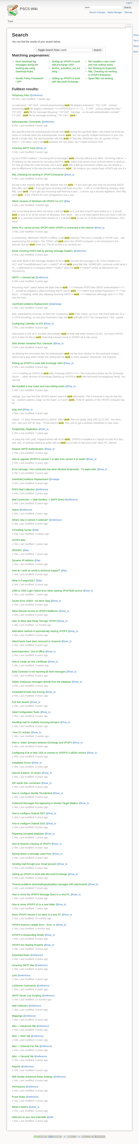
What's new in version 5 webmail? (30, 520)
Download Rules (21, 955)
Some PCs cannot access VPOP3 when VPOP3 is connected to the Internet (53, 227)
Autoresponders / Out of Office (28, 651)
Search (127, 7)
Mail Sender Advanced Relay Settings (32, 1076)
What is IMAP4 (20, 1107)
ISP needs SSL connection (26, 783)
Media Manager (114, 12)
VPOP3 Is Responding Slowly (28, 935)
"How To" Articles (21, 732)
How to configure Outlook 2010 (28, 823)
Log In (129, 3)
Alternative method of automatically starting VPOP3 (39, 631)
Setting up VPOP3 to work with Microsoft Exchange (39, 874)
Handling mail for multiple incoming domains (35, 722)
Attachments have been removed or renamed (36, 641)
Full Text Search (20, 702)
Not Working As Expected (102, 68)
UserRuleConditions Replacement (30, 304)
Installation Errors (21, 762)
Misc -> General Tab (23, 1056)
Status (15, 509)
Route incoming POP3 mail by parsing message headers (42, 251)
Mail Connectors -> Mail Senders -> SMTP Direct (38, 499)
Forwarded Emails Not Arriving (28, 692)
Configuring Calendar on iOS (27, 323)
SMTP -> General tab (23, 277)
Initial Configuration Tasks (25, 712)
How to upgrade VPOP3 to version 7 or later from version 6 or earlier (49, 459)
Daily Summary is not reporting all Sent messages (39, 671)
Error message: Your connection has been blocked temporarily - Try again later (54, 469)
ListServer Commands (24, 985)
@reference (36, 95)
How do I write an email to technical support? (36, 570)
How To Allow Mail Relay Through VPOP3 (34, 621)
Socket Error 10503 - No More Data (31, 600)
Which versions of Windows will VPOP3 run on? (37, 201)
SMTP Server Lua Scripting (26, 995)
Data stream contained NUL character (32, 343)
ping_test (17, 409)
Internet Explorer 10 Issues (26, 773)
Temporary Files (20, 95)
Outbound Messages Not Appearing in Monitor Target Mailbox (45, 803)
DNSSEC (17, 550)
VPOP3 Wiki (18, 540)
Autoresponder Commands (26, 121)
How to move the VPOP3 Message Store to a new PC (41, 894)
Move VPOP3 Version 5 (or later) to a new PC (36, 914)
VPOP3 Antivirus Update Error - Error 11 (33, 924)
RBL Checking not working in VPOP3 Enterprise (38, 174)
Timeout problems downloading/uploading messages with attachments (49, 884)
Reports (16, 1066)
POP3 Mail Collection (23, 489)
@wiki (35, 530)
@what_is (34, 1107)
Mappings (17, 1015)
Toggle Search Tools (49, 50)
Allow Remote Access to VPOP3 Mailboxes (35, 611)
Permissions (18, 1086)
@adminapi (55, 304)
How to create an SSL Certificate (29, 661)
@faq (67, 201)
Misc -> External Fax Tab (25, 1046)
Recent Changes (97, 12)
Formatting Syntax (22, 530)
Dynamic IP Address (23, 560)
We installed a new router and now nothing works (38, 386)
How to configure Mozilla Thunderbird (32, 793)
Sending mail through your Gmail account (34, 864)
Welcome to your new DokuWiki (29, 1117)
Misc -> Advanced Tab (24, 1026)
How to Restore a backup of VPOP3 (31, 843)
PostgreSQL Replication (25, 429)
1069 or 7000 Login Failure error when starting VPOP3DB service (47, 590)
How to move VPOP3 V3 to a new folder (33, 904)
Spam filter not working (100, 78)
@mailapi (54, 479)
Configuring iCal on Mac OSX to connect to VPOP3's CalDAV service (49, 752)
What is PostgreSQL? (23, 580)
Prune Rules (18, 1096)
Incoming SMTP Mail (23, 965)
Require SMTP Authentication (28, 449)
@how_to (41, 148)
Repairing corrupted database (28, 833)
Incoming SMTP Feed (23, 148)
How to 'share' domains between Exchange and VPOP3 (42, 742)
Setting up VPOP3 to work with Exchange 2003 (37, 363)
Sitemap (128, 12)
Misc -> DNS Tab (21, 1036)
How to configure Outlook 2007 (28, 813)
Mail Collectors (20, 1005)
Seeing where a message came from (31, 853)
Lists (14, 975)
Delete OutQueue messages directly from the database (41, 681)
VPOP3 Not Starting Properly (27, 945)
